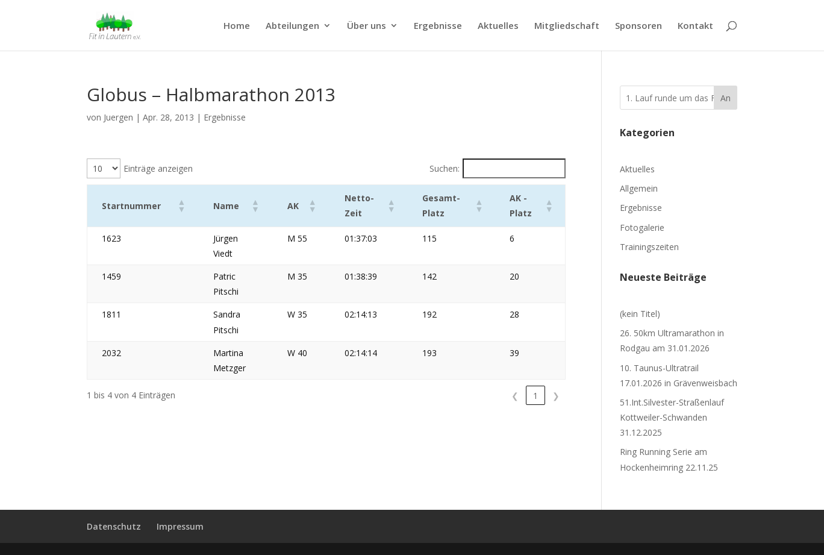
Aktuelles (498, 26)
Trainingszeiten (649, 246)
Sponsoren (638, 26)
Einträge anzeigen (158, 168)
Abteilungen (292, 26)
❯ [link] (556, 350)
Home (236, 26)
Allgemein (639, 188)
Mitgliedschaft (566, 26)
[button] (166, 205)
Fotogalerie (642, 227)
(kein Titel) (640, 313)
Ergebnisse (438, 26)
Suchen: (444, 168)
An (725, 98)
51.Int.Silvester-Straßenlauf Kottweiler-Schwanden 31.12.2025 (672, 417)
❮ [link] (515, 350)
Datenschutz (114, 526)
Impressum (180, 526)
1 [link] (535, 350)
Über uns (366, 26)
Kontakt (695, 26)
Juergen (118, 117)
